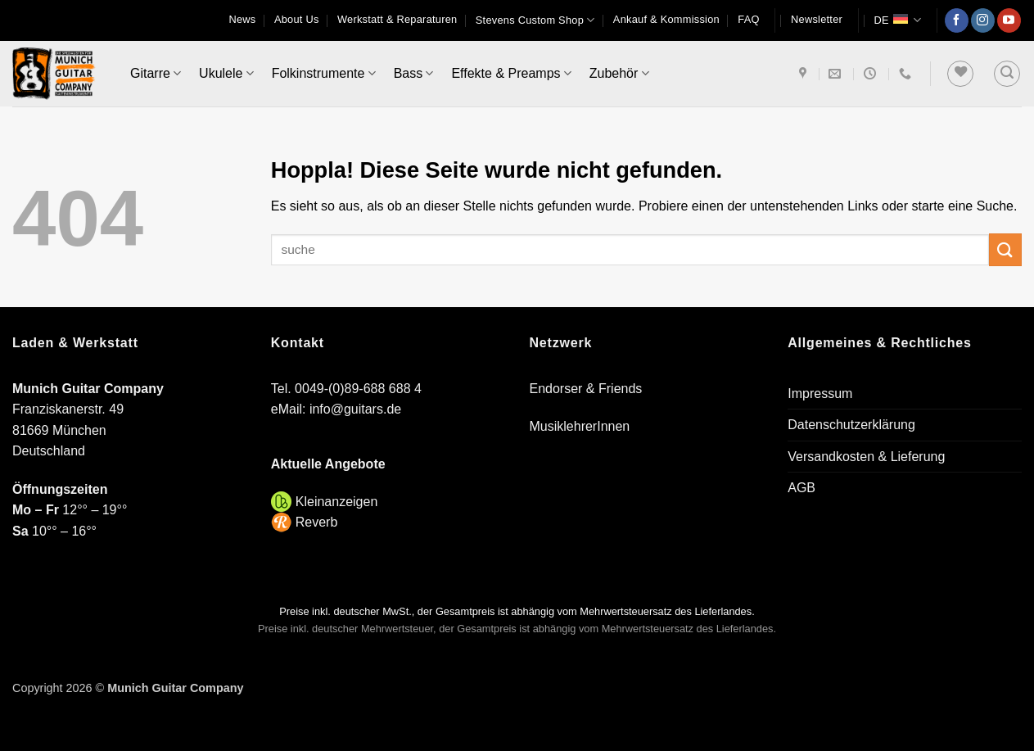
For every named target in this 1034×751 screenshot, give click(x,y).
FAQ (748, 19)
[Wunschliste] (960, 74)
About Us (296, 19)
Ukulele (226, 73)
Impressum (820, 393)
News (242, 19)
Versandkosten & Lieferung (866, 457)
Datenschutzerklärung (851, 425)
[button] (816, 19)
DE (897, 20)
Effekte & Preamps (511, 73)
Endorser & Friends (586, 389)
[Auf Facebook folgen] (957, 20)
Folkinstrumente (324, 73)
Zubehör (619, 73)
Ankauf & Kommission (666, 19)
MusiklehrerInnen (580, 426)
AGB (801, 488)
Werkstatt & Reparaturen (397, 19)
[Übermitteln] (1005, 249)
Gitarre (155, 73)
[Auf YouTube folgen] (1009, 20)
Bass (414, 73)
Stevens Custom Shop (535, 20)
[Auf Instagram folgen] (983, 20)
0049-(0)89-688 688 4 (358, 389)
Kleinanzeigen (337, 502)
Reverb (317, 522)
